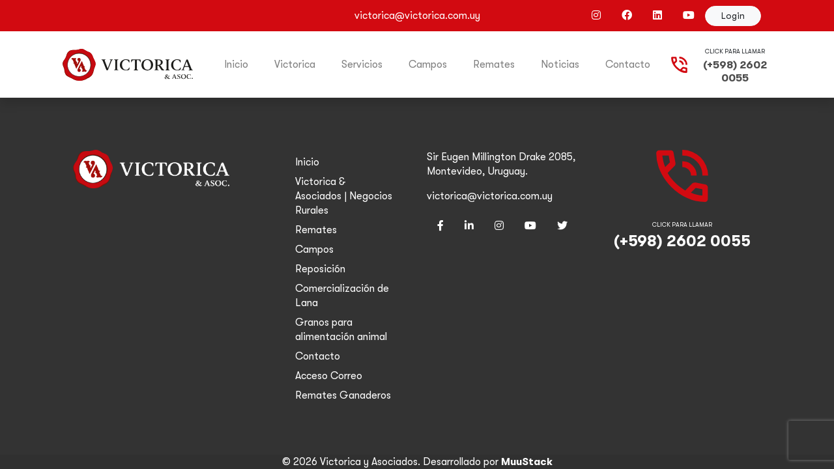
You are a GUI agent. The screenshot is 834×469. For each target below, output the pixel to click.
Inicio (236, 64)
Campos (428, 64)
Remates (494, 64)
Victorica (294, 64)
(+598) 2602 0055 (735, 71)
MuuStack (527, 462)
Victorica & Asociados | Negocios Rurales (343, 196)
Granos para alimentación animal (341, 330)
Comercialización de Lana (342, 296)
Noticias (560, 64)
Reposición (320, 269)
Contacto (627, 64)
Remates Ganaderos (343, 395)
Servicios (361, 64)
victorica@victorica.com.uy (490, 196)
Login (733, 15)
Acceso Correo (328, 376)
